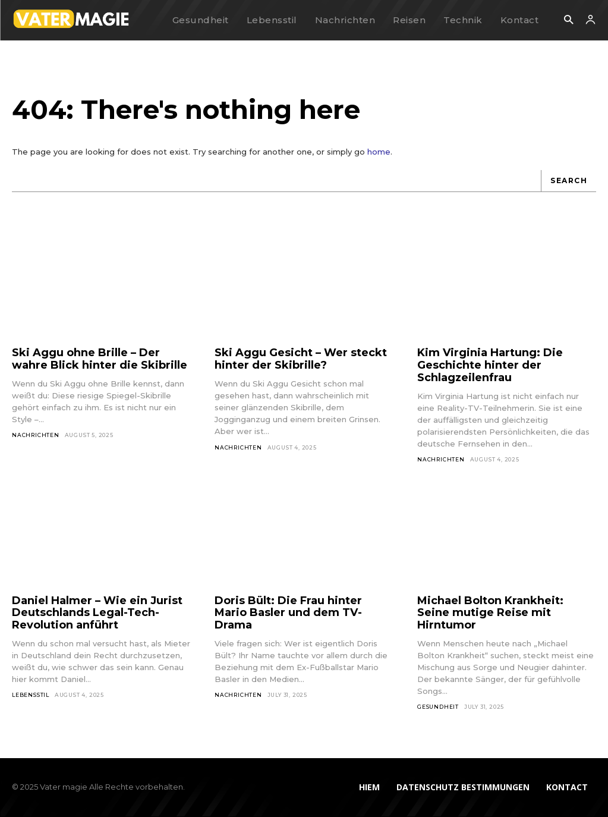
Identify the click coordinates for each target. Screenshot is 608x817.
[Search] (568, 181)
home (378, 151)
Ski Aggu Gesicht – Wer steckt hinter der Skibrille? (301, 359)
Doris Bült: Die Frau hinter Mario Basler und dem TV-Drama (288, 612)
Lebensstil (30, 695)
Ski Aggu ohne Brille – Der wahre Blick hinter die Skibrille (99, 359)
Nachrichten (35, 435)
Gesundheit (438, 706)
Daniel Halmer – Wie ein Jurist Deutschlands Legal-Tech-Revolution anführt (97, 612)
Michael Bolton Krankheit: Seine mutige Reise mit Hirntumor (490, 612)
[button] (568, 20)
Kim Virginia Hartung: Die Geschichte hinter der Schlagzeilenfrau (490, 365)
